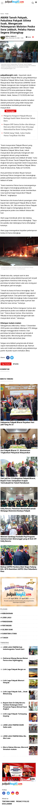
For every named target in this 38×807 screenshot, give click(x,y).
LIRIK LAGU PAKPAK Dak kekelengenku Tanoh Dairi (13, 648)
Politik (6, 13)
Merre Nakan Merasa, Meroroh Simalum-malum (15, 748)
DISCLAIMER (7, 804)
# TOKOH (4, 638)
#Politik (16, 364)
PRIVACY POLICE (22, 801)
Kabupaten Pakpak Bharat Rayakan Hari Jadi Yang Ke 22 (17, 423)
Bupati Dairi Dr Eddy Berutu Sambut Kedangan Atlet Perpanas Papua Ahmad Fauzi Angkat (15, 706)
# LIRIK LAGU (6, 617)
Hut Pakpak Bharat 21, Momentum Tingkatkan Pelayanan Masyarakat (15, 451)
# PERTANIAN (6, 625)
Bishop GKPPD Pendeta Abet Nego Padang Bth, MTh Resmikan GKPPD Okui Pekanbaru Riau (19, 569)
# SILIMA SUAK (7, 629)
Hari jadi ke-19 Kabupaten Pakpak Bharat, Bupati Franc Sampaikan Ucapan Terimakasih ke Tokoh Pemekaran (18, 480)
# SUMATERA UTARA (9, 633)
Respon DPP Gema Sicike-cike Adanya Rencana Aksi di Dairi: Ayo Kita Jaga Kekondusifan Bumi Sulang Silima (19, 127)
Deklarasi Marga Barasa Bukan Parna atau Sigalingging (15, 659)
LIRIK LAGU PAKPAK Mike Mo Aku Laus (14, 737)
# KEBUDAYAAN (7, 613)
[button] (36, 1)
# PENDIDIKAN (6, 621)
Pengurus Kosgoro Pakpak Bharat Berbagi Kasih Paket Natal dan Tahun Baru (19, 118)
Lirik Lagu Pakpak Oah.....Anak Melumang (15, 692)
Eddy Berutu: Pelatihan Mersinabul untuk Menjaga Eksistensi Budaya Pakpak (18, 509)
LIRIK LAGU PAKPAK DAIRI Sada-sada (13, 726)
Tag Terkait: (6, 364)
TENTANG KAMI (8, 801)
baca (28, 37)
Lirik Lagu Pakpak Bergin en (14, 669)
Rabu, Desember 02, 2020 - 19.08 (14, 38)
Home (2, 13)
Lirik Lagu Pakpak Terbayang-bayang (15, 715)
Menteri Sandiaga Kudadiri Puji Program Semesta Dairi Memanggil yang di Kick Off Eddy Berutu (18, 538)
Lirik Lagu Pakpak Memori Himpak (13, 681)
